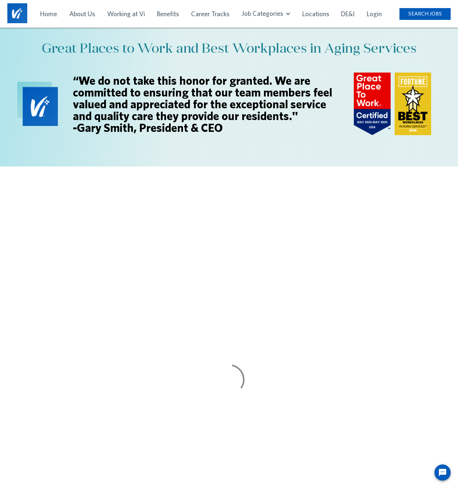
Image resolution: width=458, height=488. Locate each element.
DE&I (348, 14)
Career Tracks (210, 14)
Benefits (168, 14)
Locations (315, 14)
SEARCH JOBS (425, 13)
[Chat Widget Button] (442, 472)
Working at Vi (126, 14)
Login (374, 14)
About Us (82, 14)
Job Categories (266, 13)
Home (48, 14)
